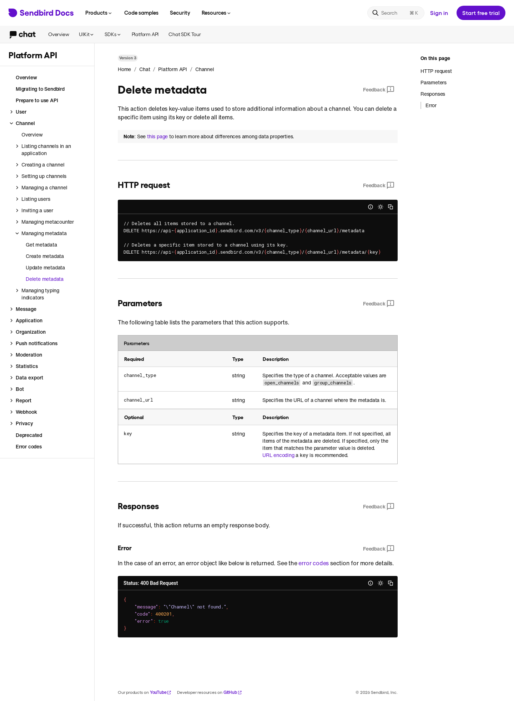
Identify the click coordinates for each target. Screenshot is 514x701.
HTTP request (436, 71)
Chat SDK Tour (184, 34)
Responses (432, 94)
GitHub (232, 692)
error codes (313, 563)
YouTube (161, 692)
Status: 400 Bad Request (151, 583)
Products (99, 12)
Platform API (145, 34)
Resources (217, 12)
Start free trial (481, 12)
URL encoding (278, 455)
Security (180, 12)
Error (431, 105)
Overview (58, 34)
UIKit (87, 34)
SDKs (113, 34)
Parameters (433, 82)
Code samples (141, 12)
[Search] (395, 12)
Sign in (439, 12)
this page (157, 136)
